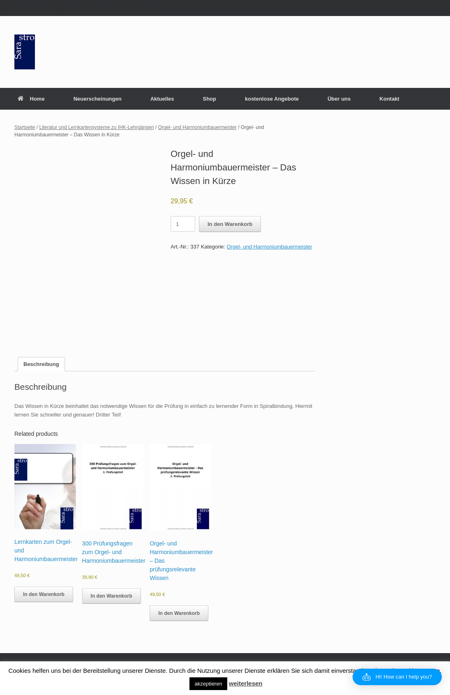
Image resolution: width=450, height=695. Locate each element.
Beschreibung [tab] (41, 364)
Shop (209, 99)
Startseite (24, 127)
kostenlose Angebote (272, 99)
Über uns (339, 99)
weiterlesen (246, 683)
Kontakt (389, 99)
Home (31, 99)
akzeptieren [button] (208, 684)
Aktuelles (162, 99)
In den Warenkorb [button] (44, 594)
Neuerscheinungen (98, 99)
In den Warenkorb (230, 224)
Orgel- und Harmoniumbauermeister (197, 127)
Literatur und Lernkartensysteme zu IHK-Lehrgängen (96, 127)
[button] (397, 677)
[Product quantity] (183, 224)
